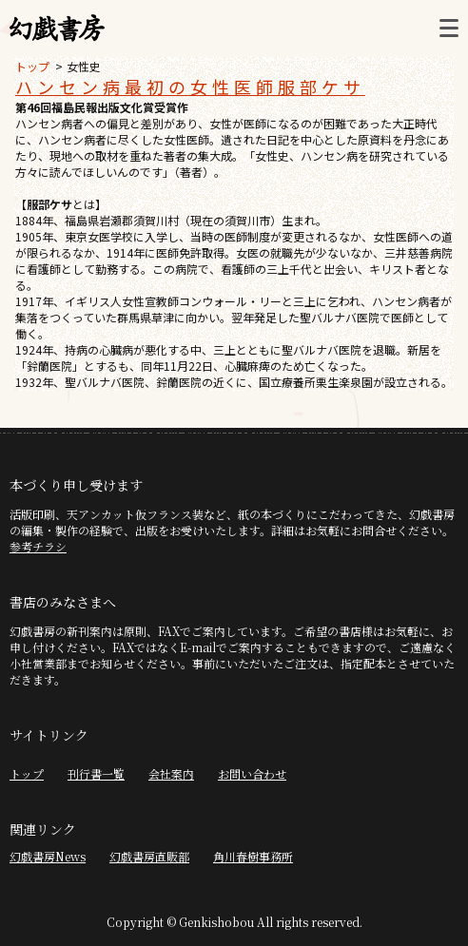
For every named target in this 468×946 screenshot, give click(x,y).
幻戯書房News (48, 856)
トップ (32, 66)
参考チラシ (38, 546)
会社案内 (171, 773)
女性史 (84, 66)
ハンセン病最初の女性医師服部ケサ (190, 86)
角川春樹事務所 (253, 856)
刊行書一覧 (96, 773)
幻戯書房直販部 (149, 856)
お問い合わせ (252, 773)
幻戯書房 (57, 28)
